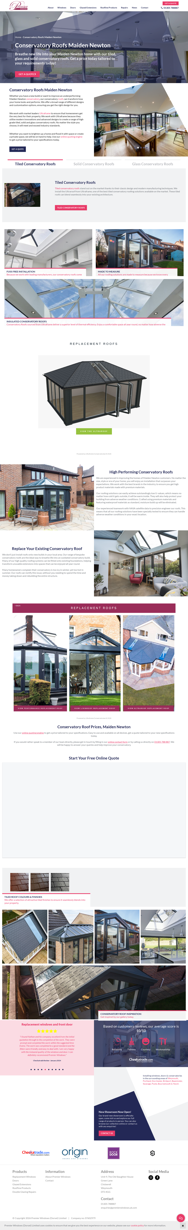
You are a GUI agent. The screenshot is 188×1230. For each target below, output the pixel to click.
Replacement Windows (24, 1176)
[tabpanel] (47, 1047)
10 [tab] (62, 1069)
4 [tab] (41, 1069)
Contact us (107, 1133)
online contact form (117, 741)
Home (18, 37)
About (50, 7)
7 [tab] (52, 1069)
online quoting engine (71, 136)
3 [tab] (38, 1069)
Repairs (124, 7)
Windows (61, 7)
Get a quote (27, 74)
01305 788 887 (162, 741)
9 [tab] (59, 1069)
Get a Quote (170, 3)
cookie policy (137, 1225)
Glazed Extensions (88, 7)
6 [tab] (48, 1069)
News (134, 7)
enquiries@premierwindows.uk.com (119, 1207)
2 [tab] (34, 1069)
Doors (73, 7)
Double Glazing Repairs (24, 1191)
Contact (144, 7)
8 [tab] (55, 1069)
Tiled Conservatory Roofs (71, 208)
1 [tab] (31, 1069)
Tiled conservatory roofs (67, 188)
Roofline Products (108, 7)
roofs (60, 98)
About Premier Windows (57, 1176)
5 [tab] (45, 1069)
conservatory (33, 98)
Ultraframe (45, 113)
